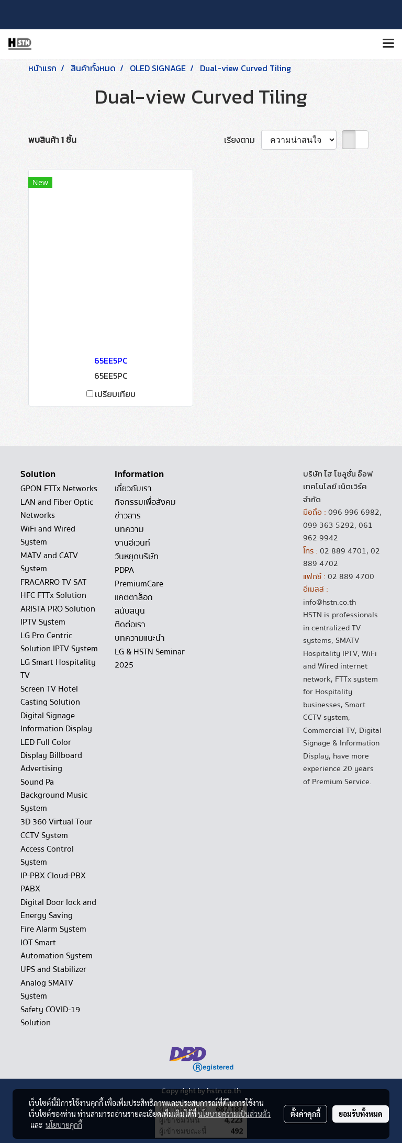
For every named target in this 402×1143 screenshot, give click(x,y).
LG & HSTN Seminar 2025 (150, 658)
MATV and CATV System (49, 562)
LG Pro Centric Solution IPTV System (59, 642)
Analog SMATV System (46, 989)
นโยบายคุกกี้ (64, 1124)
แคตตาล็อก (134, 597)
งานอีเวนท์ (132, 543)
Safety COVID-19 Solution (50, 1016)
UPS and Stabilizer (53, 969)
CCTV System (44, 835)
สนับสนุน (130, 611)
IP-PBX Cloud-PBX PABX (53, 882)
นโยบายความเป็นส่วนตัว (234, 1113)
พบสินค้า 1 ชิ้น (52, 139)
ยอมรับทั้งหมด (361, 1113)
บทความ (129, 529)
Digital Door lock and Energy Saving (58, 909)
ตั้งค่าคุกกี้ (305, 1113)
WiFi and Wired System (47, 535)
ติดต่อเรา (130, 624)
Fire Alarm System (53, 929)
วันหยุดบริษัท (137, 556)
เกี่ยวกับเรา (133, 488)
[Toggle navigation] (388, 43)
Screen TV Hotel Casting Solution (50, 695)
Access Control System (47, 855)
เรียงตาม (242, 139)
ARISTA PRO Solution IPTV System (57, 615)
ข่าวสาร (128, 516)
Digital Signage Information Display (56, 722)
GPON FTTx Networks (58, 488)
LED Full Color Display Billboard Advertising (51, 755)
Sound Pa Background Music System (53, 795)
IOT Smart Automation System (56, 949)
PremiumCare (139, 584)
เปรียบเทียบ (115, 394)
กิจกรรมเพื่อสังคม (145, 502)
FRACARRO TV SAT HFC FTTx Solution (53, 588)
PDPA (124, 570)
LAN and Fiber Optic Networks (56, 508)
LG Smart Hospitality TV (58, 668)
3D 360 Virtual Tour (56, 822)
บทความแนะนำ (140, 638)
